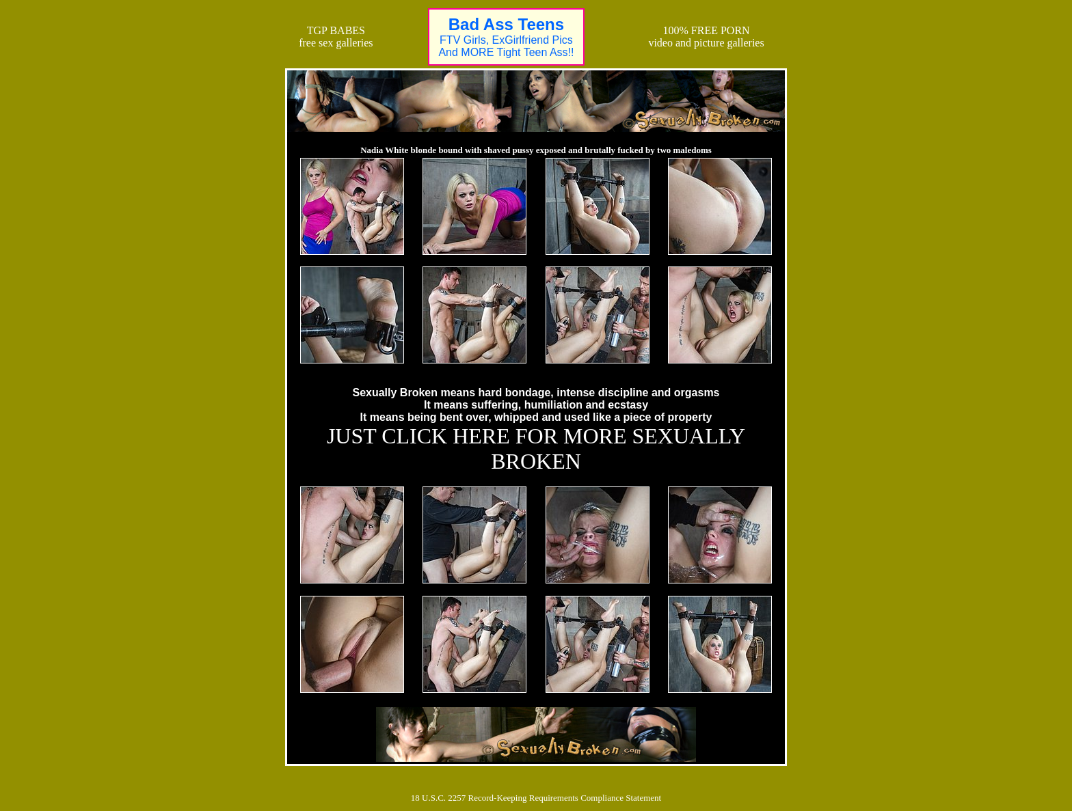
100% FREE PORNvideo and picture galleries (706, 37)
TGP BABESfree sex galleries (336, 37)
